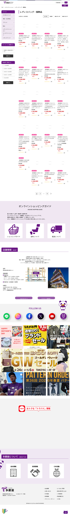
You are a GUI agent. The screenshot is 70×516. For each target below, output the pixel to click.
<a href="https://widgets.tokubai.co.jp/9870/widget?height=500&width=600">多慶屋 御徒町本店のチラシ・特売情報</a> (40, 443)
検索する (8, 54)
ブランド (5, 22)
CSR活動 (46, 505)
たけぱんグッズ (6, 15)
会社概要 (47, 500)
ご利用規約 (59, 505)
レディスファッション (10, 7)
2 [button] (39, 201)
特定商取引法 (60, 507)
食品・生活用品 (6, 18)
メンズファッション (7, 33)
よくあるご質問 (60, 500)
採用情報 (47, 507)
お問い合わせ (47, 502)
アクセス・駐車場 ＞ (46, 309)
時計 (4, 25)
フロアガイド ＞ (24, 309)
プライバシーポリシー (49, 510)
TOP (2, 7)
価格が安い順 (57, 16)
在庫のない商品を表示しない (8, 49)
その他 (58, 510)
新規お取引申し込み (61, 502)
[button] (50, 201)
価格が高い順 (64, 16)
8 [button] (47, 201)
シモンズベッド (6, 36)
